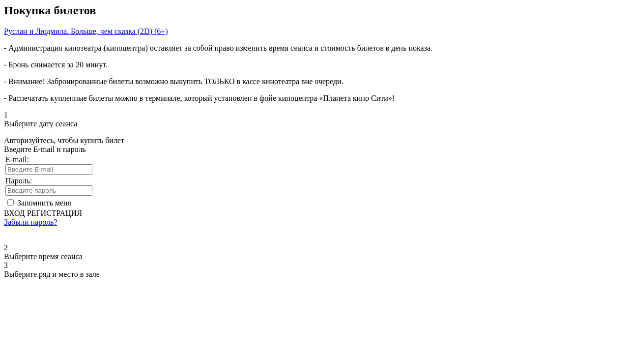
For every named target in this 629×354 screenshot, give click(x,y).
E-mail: (17, 159)
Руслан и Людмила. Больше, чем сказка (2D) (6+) (86, 31)
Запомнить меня (44, 203)
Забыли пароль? (30, 222)
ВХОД (14, 213)
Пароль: (18, 181)
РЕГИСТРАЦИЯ (54, 213)
